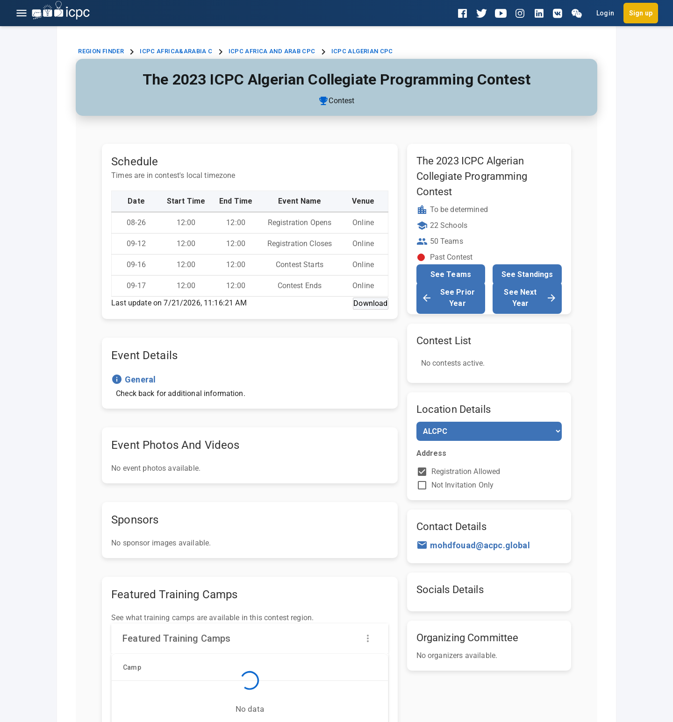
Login (605, 13)
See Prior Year (448, 298)
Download (370, 303)
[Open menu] (21, 13)
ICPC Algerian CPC (362, 51)
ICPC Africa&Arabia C (176, 51)
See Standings (527, 274)
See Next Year (530, 298)
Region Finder (101, 51)
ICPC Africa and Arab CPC (272, 51)
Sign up (640, 13)
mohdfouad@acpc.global (480, 545)
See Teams (450, 274)
